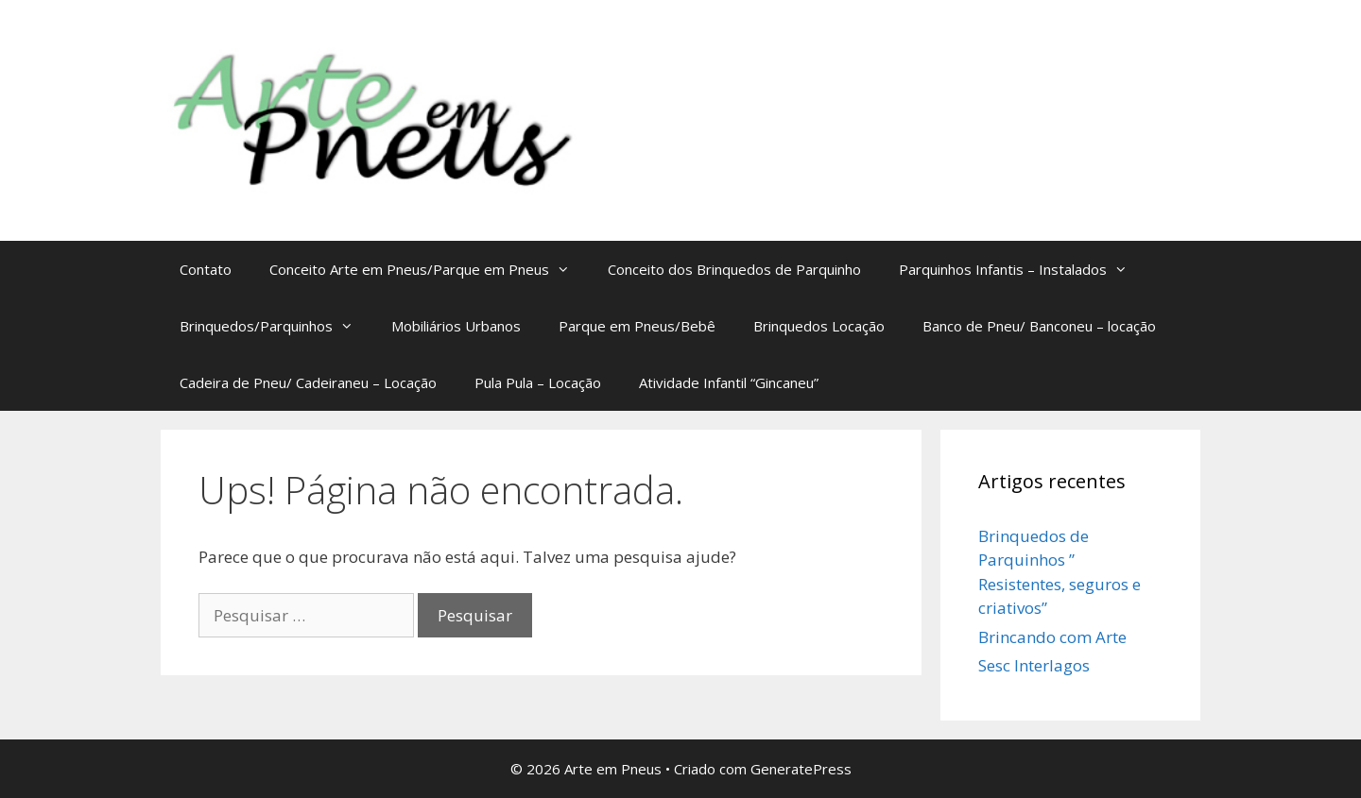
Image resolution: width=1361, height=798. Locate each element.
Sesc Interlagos (1034, 665)
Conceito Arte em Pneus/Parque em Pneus (429, 269)
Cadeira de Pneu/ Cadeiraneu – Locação (308, 382)
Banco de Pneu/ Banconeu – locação (1039, 325)
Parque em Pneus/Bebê (637, 325)
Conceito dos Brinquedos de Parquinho (734, 269)
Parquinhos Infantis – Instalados (1022, 269)
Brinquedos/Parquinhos (276, 325)
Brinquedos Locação (819, 325)
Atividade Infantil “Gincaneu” (728, 382)
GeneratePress (801, 768)
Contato (206, 269)
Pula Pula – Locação (537, 382)
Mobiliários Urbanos (456, 325)
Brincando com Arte (1052, 637)
